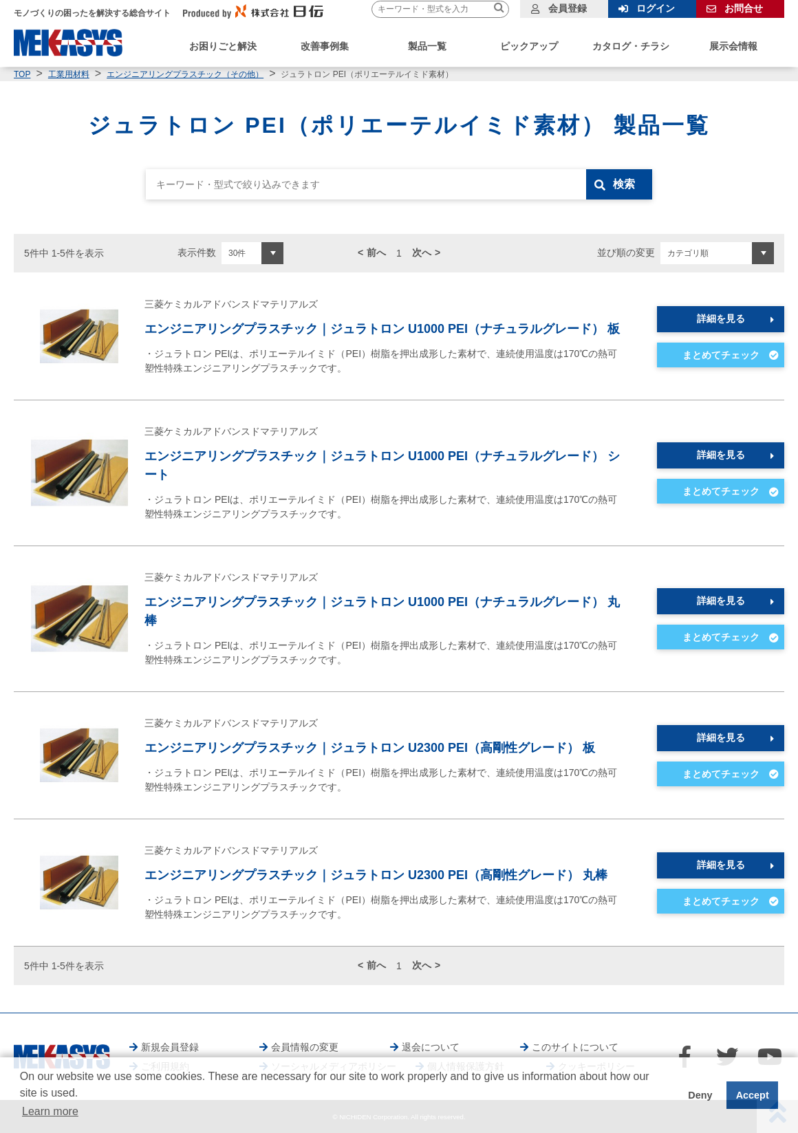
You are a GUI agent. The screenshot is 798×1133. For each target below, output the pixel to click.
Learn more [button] (50, 1111)
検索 (624, 184)
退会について (431, 1047)
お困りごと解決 (223, 46)
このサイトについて (575, 1047)
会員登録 (567, 8)
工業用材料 (68, 74)
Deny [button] (700, 1095)
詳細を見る (721, 318)
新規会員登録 (170, 1047)
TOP (22, 74)
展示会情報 (733, 46)
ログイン (655, 8)
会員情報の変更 (304, 1047)
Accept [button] (752, 1095)
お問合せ (743, 8)
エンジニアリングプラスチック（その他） (185, 74)
